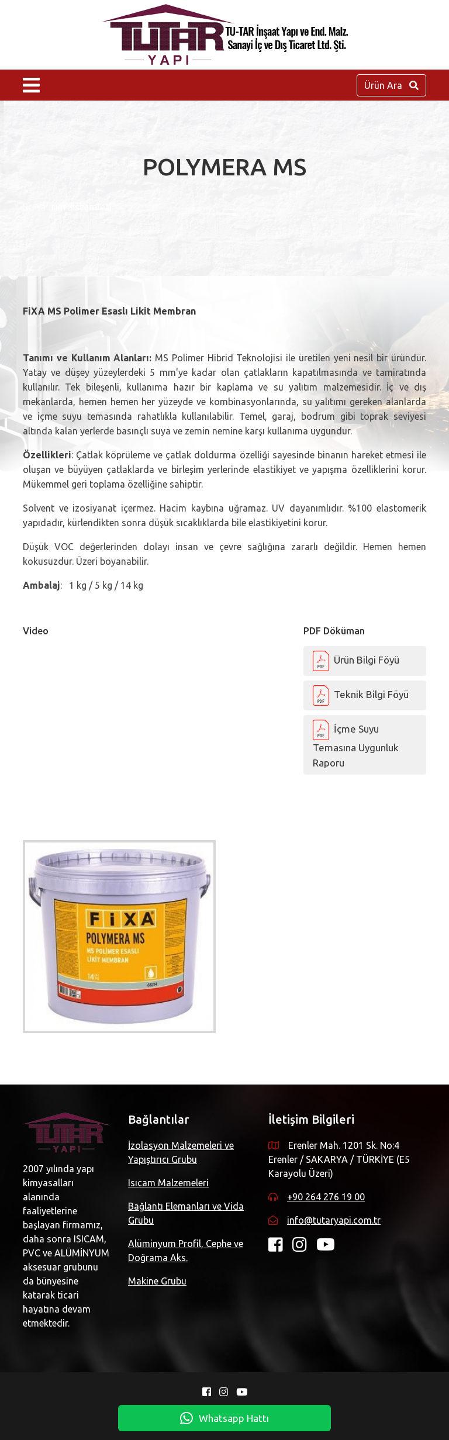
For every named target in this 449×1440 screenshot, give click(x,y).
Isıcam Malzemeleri (168, 1182)
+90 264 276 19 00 (326, 1197)
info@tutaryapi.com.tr (334, 1220)
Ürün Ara (391, 85)
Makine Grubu (157, 1281)
